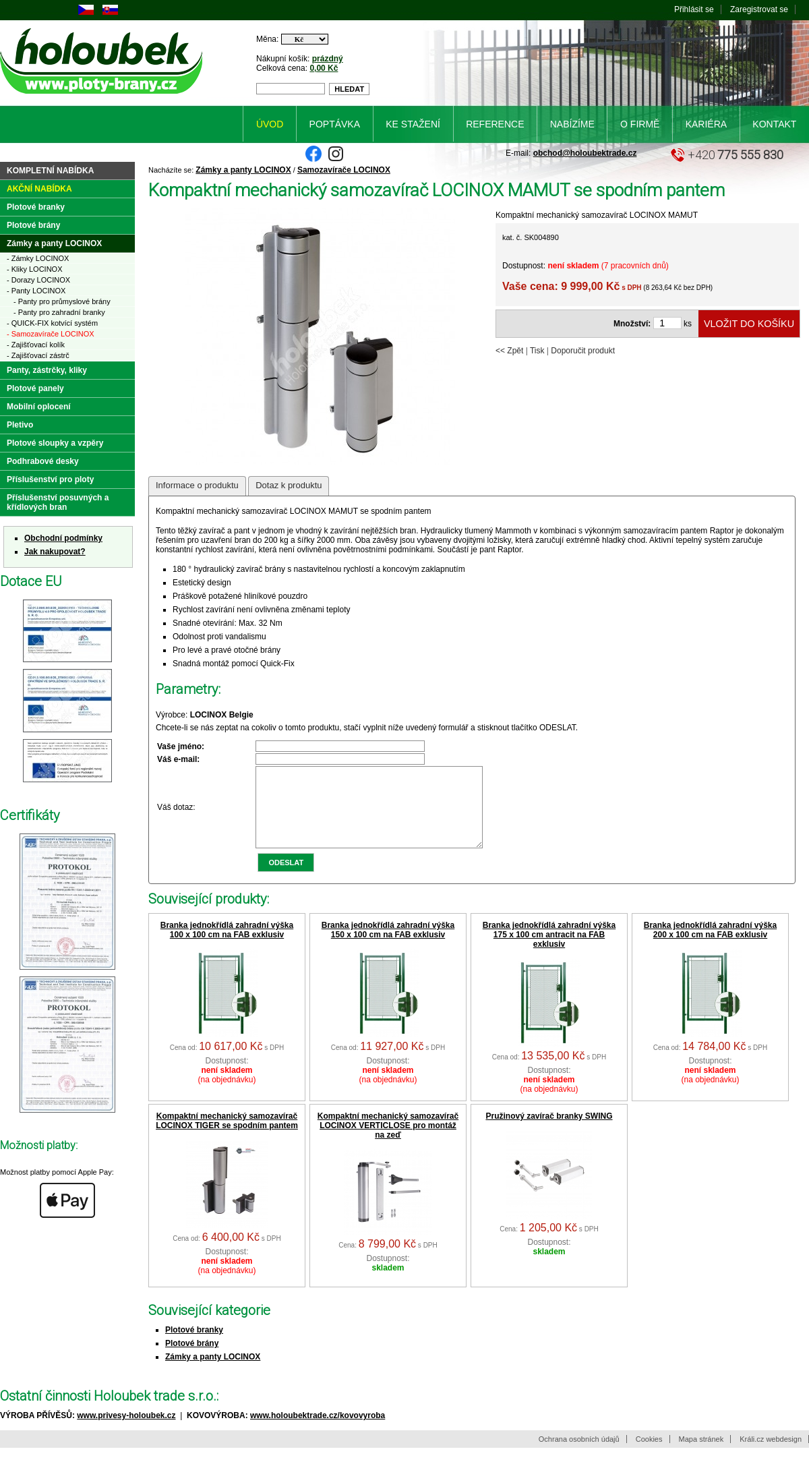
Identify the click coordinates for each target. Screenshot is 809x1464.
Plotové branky (194, 1346)
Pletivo (20, 425)
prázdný (327, 58)
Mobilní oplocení (39, 406)
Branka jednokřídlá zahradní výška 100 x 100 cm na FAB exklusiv (226, 946)
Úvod (269, 124)
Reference (495, 124)
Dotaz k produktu (289, 485)
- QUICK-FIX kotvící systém (52, 323)
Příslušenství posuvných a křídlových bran (58, 502)
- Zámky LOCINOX (38, 258)
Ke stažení (413, 124)
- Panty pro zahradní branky (59, 312)
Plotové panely (35, 388)
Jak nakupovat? (55, 551)
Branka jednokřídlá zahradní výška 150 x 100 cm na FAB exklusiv (388, 946)
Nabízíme (572, 124)
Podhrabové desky (43, 461)
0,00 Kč (323, 68)
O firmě (639, 124)
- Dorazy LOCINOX (38, 280)
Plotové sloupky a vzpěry (55, 443)
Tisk (537, 350)
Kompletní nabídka (50, 170)
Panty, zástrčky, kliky (47, 370)
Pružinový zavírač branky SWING (548, 1132)
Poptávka (334, 124)
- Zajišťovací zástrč (38, 355)
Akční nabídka (39, 189)
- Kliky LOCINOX (35, 269)
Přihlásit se (694, 9)
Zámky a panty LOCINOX (243, 170)
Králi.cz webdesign (771, 1455)
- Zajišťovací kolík (36, 345)
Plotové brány (191, 1359)
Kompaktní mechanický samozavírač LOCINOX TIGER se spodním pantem (227, 1137)
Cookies (649, 1455)
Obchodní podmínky (63, 538)
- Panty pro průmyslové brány (62, 301)
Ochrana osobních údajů (579, 1455)
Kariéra (706, 124)
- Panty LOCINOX (36, 291)
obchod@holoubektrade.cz (585, 153)
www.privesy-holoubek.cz (126, 1431)
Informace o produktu (197, 485)
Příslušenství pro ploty (50, 479)
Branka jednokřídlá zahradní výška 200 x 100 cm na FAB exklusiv (710, 946)
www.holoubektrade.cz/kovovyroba (317, 1431)
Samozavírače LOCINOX (343, 170)
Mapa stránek (701, 1455)
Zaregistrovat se (759, 9)
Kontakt (774, 124)
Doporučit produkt (583, 350)
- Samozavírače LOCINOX (50, 334)
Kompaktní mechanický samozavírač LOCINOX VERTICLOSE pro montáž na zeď (388, 1142)
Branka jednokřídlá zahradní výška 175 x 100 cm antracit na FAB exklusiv (549, 951)
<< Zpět (509, 350)
